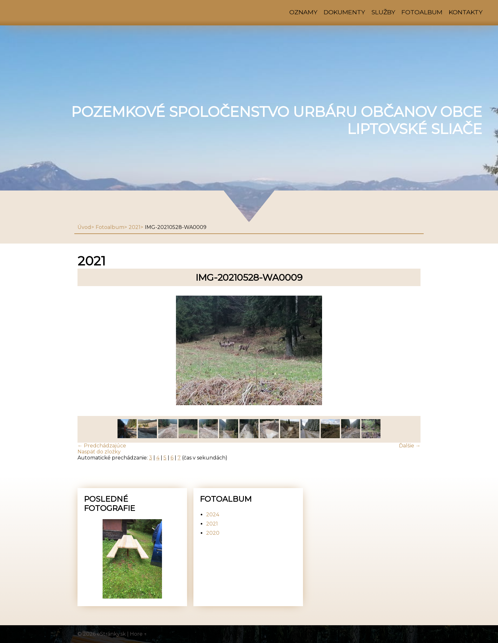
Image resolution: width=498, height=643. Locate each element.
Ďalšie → (410, 446)
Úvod (84, 227)
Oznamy (303, 12)
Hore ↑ (138, 634)
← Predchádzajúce (101, 446)
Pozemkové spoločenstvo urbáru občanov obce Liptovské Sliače (276, 120)
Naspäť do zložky (99, 452)
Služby (383, 12)
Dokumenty (344, 12)
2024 (212, 515)
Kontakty (465, 12)
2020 (212, 533)
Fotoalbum (421, 12)
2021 (134, 227)
